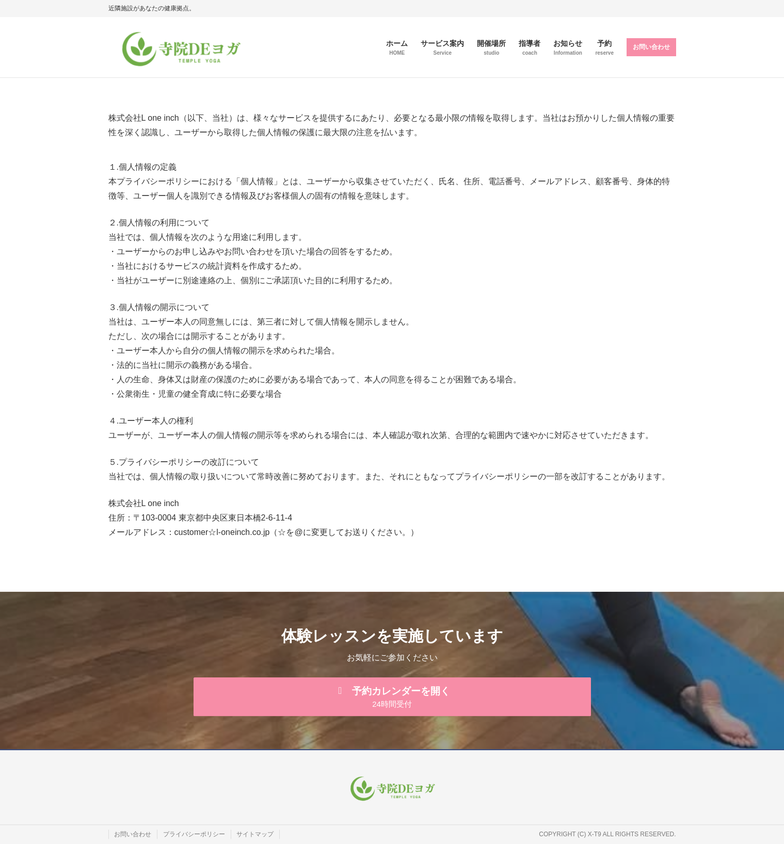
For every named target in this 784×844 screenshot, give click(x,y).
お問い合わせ (651, 47)
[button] (392, 696)
